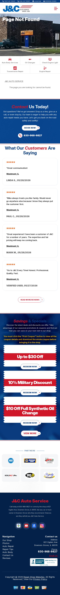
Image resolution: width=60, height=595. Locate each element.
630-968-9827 (24, 507)
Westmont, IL (12, 174)
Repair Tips (7, 549)
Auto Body (7, 552)
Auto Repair (8, 546)
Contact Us (7, 555)
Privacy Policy (40, 579)
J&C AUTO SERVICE (14, 81)
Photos (5, 543)
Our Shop (7, 540)
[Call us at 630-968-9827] (30, 135)
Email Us (53, 556)
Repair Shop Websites (33, 577)
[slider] (10, 162)
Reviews (6, 558)
